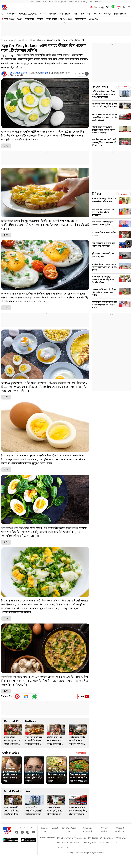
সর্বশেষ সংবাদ (100, 86)
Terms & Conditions (120, 830)
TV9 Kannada (106, 838)
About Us (55, 830)
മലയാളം (84, 1)
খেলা (61, 14)
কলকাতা (42, 14)
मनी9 (91, 1)
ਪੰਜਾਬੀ (71, 1)
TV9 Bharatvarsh (65, 838)
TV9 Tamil (75, 842)
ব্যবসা (76, 14)
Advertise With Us (69, 830)
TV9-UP (98, 1)
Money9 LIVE (63, 847)
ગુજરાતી (64, 1)
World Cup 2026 (28, 14)
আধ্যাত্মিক (108, 14)
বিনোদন (68, 14)
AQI (107, 7)
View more (82, 753)
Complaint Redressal (87, 830)
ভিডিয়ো (96, 194)
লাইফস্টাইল (96, 14)
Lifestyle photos (36, 40)
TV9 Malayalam (88, 842)
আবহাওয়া (40, 19)
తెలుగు (51, 1)
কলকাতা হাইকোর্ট (51, 19)
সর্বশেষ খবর (12, 14)
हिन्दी (31, 1)
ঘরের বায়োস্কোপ (80, 19)
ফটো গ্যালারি (29, 19)
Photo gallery (21, 40)
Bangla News (7, 40)
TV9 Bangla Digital (18, 73)
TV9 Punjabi (62, 842)
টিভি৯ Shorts (9, 19)
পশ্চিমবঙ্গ (52, 14)
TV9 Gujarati (120, 838)
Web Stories (10, 753)
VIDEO (20, 19)
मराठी (57, 1)
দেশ (82, 14)
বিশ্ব (88, 14)
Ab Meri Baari (66, 19)
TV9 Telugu (93, 838)
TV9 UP (101, 842)
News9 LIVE (111, 842)
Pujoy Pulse (94, 19)
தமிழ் (77, 1)
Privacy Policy (104, 830)
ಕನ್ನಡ (44, 1)
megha (44, 73)
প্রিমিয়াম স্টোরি (120, 14)
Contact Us (44, 830)
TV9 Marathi (80, 838)
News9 (38, 1)
